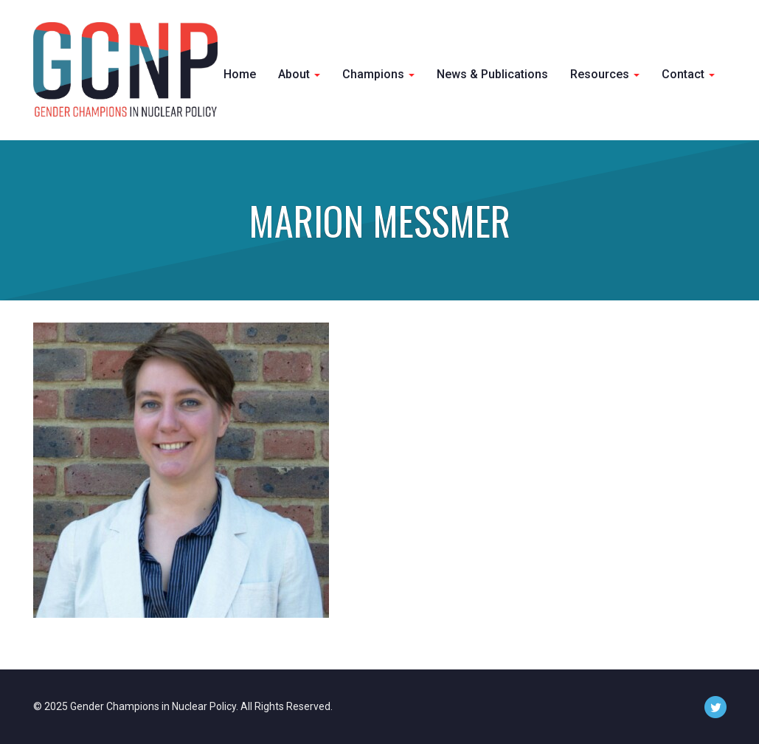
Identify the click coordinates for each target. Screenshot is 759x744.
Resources (605, 74)
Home (239, 74)
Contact (688, 74)
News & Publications (492, 74)
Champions (378, 74)
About (299, 74)
